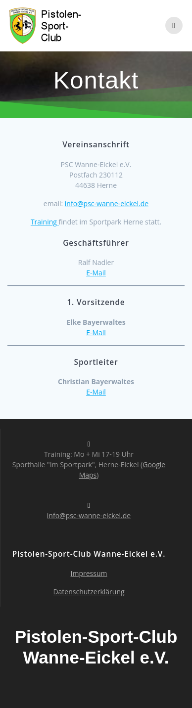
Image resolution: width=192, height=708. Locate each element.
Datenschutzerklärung (88, 591)
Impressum (89, 573)
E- (89, 332)
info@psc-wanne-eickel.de (106, 203)
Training (45, 221)
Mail (98, 332)
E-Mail (96, 272)
